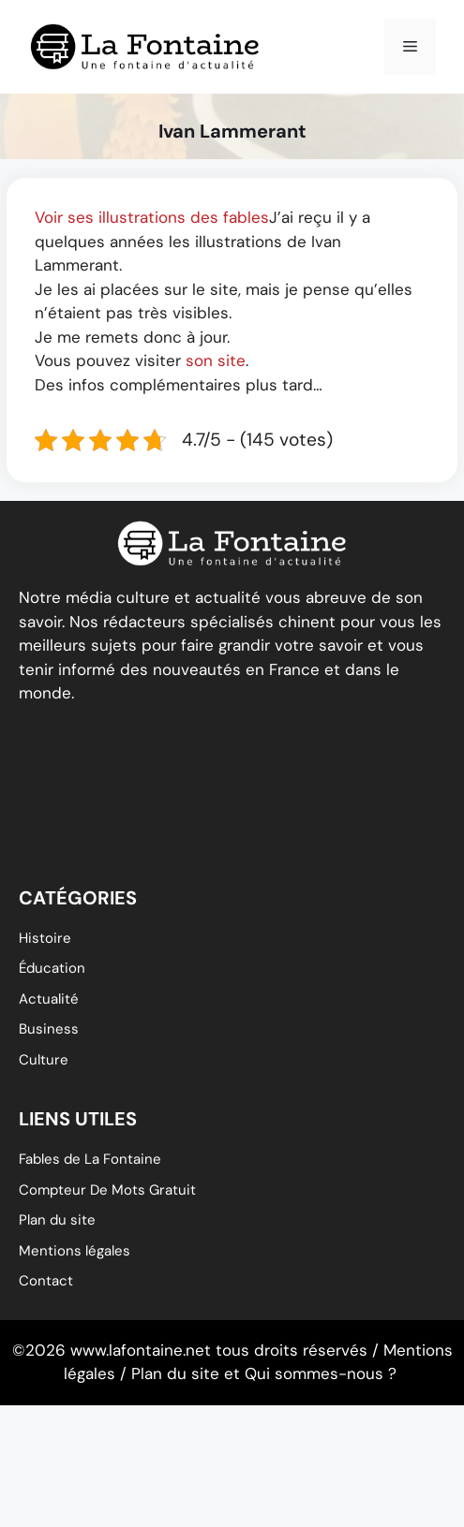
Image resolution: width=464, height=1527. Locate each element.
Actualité (49, 999)
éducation (52, 968)
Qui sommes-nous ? (321, 1373)
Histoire (45, 938)
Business (49, 1029)
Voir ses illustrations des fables (152, 217)
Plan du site (57, 1220)
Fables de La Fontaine (90, 1159)
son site (216, 360)
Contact (46, 1280)
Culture (43, 1059)
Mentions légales (74, 1250)
